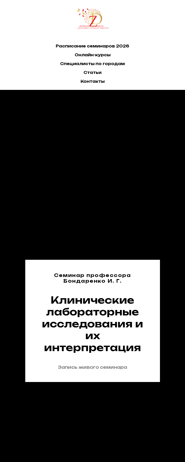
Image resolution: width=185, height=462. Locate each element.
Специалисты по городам (92, 63)
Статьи (92, 72)
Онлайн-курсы (92, 54)
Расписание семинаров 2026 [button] (92, 46)
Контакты (93, 81)
